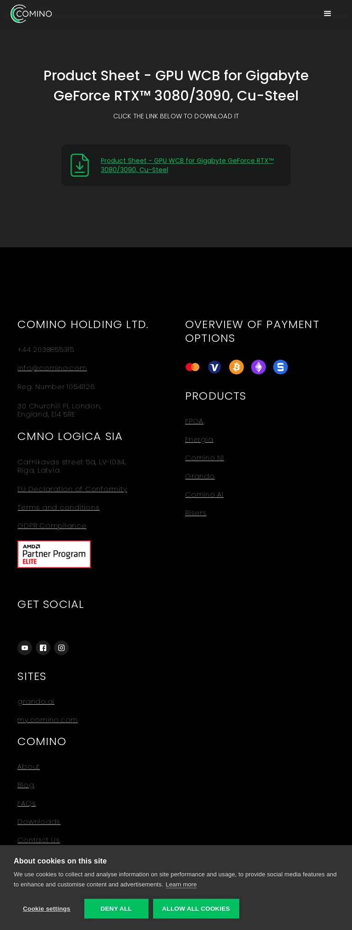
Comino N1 (204, 458)
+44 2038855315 (45, 349)
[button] (327, 14)
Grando (200, 476)
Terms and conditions (58, 507)
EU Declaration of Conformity (72, 489)
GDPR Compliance (51, 525)
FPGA (194, 421)
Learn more (181, 884)
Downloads (38, 821)
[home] (31, 13)
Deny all (116, 908)
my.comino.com (47, 720)
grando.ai (36, 701)
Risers (196, 513)
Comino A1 (204, 494)
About (28, 766)
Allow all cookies (196, 908)
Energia (199, 439)
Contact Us (38, 840)
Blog (25, 785)
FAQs (26, 803)
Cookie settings (47, 908)
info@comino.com (52, 368)
